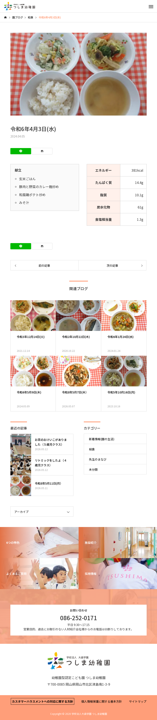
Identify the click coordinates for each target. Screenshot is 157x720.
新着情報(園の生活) (101, 439)
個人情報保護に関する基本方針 (101, 701)
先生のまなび (97, 459)
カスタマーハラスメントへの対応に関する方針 (42, 701)
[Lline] (20, 151)
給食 (92, 449)
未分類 (93, 469)
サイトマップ (137, 701)
